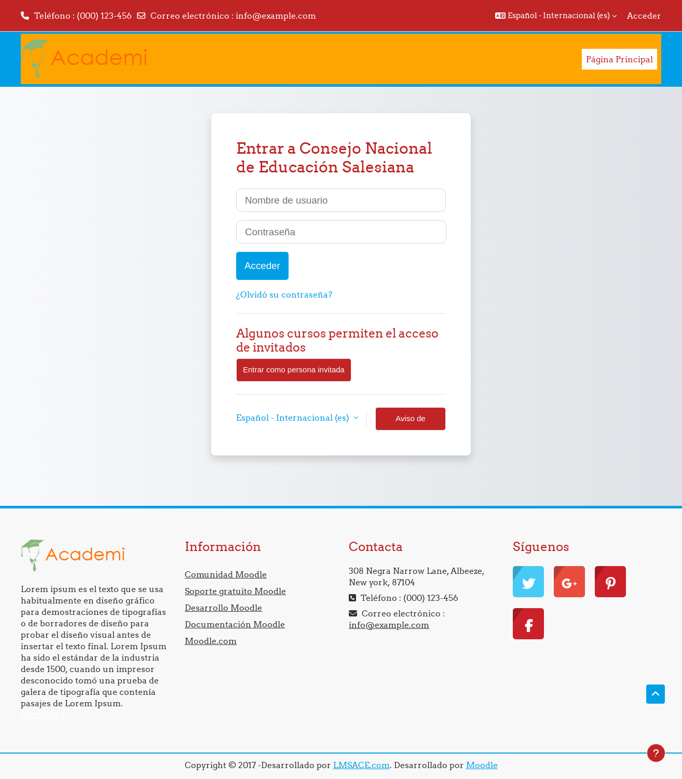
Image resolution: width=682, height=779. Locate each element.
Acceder (644, 15)
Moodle (482, 765)
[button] (556, 15)
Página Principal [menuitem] (619, 59)
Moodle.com (211, 641)
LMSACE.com (361, 765)
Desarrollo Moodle (223, 607)
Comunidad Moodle (226, 574)
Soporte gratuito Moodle (235, 591)
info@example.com (276, 15)
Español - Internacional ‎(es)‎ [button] (293, 417)
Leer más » (43, 714)
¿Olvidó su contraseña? (284, 294)
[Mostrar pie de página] (656, 753)
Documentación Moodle (235, 624)
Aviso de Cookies (410, 422)
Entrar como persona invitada (294, 369)
